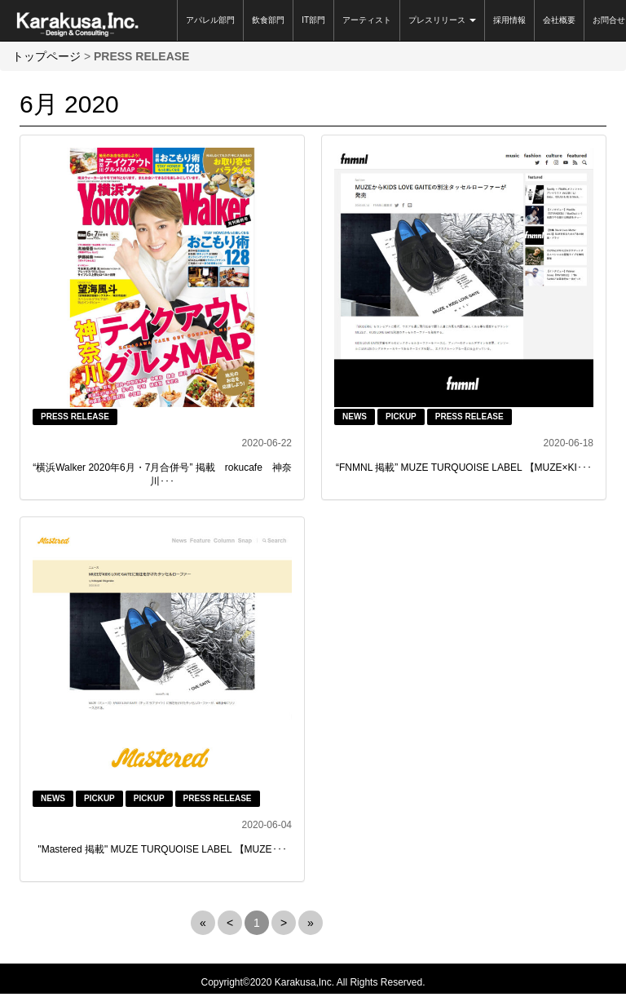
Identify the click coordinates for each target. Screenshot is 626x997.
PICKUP (401, 416)
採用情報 (509, 20)
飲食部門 (268, 20)
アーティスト (366, 20)
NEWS (354, 416)
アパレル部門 (210, 20)
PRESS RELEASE (75, 416)
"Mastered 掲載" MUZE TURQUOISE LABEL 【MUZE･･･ (161, 849)
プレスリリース (442, 20)
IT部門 (313, 20)
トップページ (46, 56)
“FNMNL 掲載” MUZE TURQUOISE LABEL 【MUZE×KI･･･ (464, 467)
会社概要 (559, 20)
